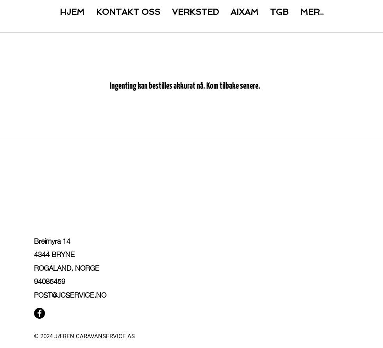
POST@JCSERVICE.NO (70, 294)
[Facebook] (39, 313)
